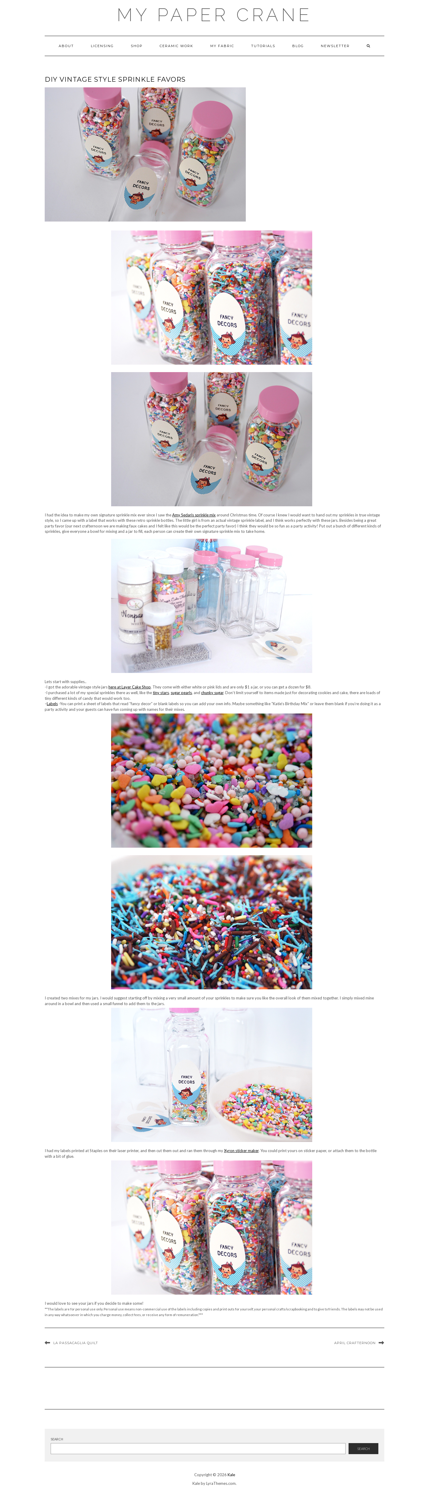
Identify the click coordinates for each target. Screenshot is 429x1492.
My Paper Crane (214, 14)
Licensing (102, 46)
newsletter (335, 46)
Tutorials (263, 46)
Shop (137, 46)
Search (57, 1439)
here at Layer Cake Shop (129, 687)
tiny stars (161, 692)
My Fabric (222, 46)
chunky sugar (212, 692)
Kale (231, 1474)
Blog (298, 46)
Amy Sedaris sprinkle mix (194, 515)
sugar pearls (181, 692)
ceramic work (176, 46)
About (66, 46)
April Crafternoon (355, 1343)
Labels (52, 703)
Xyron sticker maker (241, 1150)
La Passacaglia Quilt (75, 1343)
